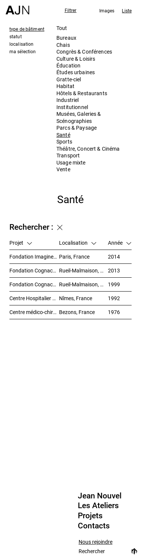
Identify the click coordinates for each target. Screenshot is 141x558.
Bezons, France (77, 312)
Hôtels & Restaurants (81, 93)
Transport (68, 155)
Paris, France (74, 256)
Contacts (94, 526)
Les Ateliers (98, 505)
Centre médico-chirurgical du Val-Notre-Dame (34, 312)
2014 (114, 256)
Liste (127, 10)
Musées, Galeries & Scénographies (78, 117)
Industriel (67, 99)
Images (107, 10)
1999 (114, 284)
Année (119, 242)
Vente (63, 169)
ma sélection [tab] (22, 51)
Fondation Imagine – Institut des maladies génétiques (34, 256)
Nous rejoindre (95, 542)
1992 (114, 298)
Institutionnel (72, 107)
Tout (61, 27)
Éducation (68, 65)
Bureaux (66, 37)
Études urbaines (75, 72)
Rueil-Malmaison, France (83, 270)
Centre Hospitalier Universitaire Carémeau (34, 298)
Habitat (65, 86)
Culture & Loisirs (75, 58)
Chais (63, 44)
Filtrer (71, 10)
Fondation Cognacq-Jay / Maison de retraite (34, 284)
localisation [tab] (21, 44)
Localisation (77, 242)
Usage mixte (71, 162)
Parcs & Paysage (76, 127)
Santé (63, 134)
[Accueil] (17, 7)
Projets (90, 516)
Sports (64, 141)
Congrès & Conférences (84, 51)
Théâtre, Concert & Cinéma (88, 148)
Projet (20, 242)
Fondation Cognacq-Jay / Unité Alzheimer (34, 270)
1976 (114, 312)
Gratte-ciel (68, 79)
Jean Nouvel (99, 496)
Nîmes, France (75, 298)
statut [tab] (15, 36)
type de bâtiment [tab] (26, 29)
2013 (114, 270)
